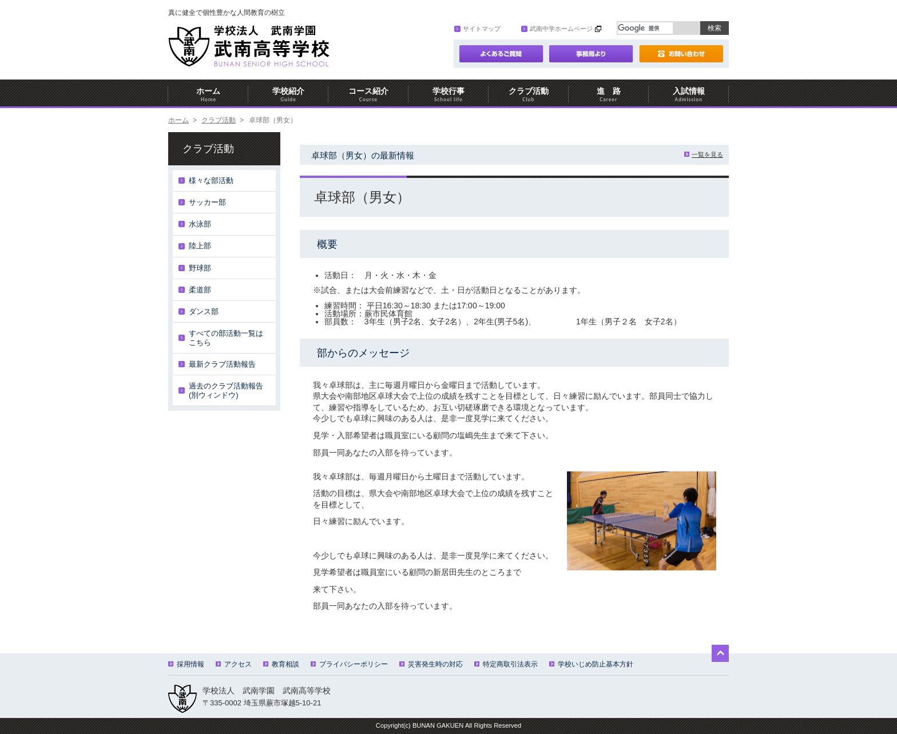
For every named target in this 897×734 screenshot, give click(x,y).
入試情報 (689, 94)
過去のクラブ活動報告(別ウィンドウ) (226, 390)
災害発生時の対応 (431, 664)
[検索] (645, 28)
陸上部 (200, 245)
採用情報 (186, 664)
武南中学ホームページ (557, 28)
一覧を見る (703, 154)
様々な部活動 (211, 180)
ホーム (208, 94)
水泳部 (200, 224)
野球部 (200, 268)
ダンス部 (204, 311)
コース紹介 (368, 94)
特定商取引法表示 (506, 664)
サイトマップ (477, 28)
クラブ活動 (529, 94)
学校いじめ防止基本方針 (591, 664)
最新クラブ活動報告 (222, 364)
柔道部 (200, 289)
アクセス (234, 664)
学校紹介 (288, 94)
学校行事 (448, 94)
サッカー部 (207, 202)
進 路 (609, 94)
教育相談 (281, 664)
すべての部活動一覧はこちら (226, 338)
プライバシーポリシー (349, 664)
